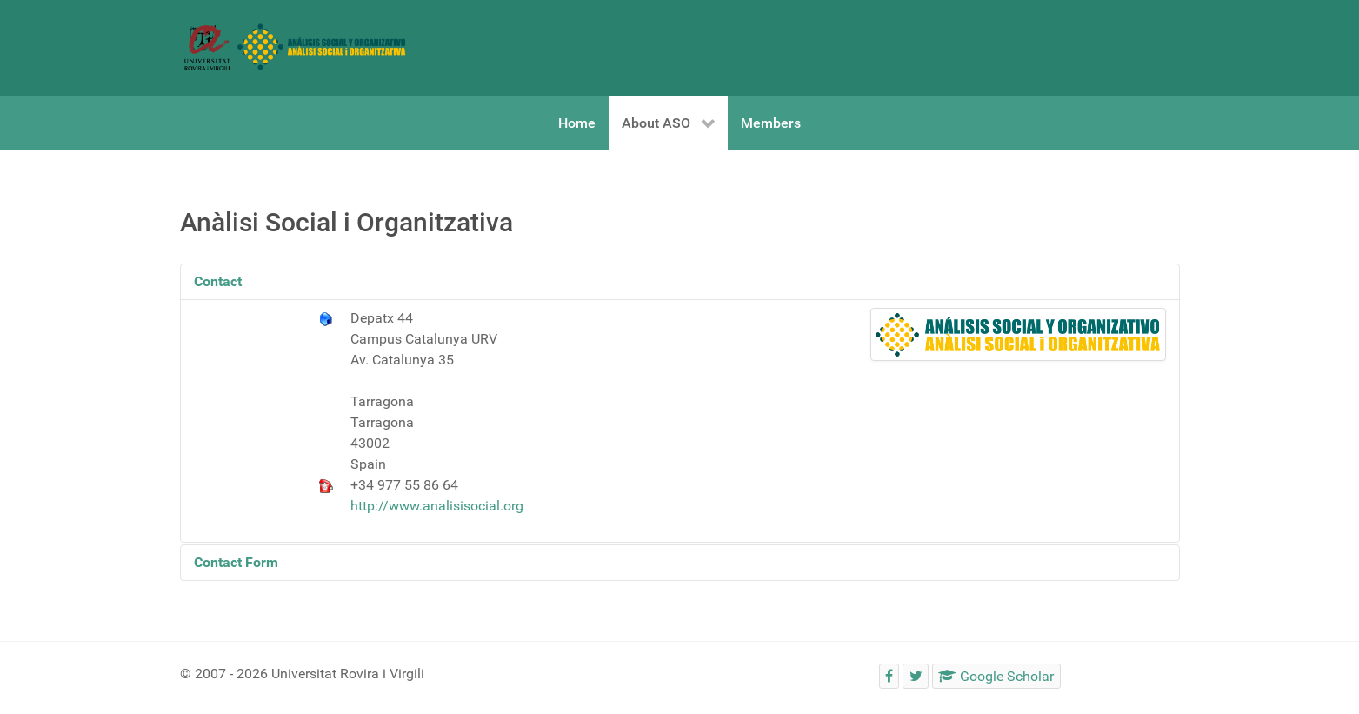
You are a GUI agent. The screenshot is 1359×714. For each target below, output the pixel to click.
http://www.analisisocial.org (436, 505)
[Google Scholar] (996, 676)
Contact (218, 281)
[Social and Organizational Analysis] (295, 46)
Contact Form (236, 562)
